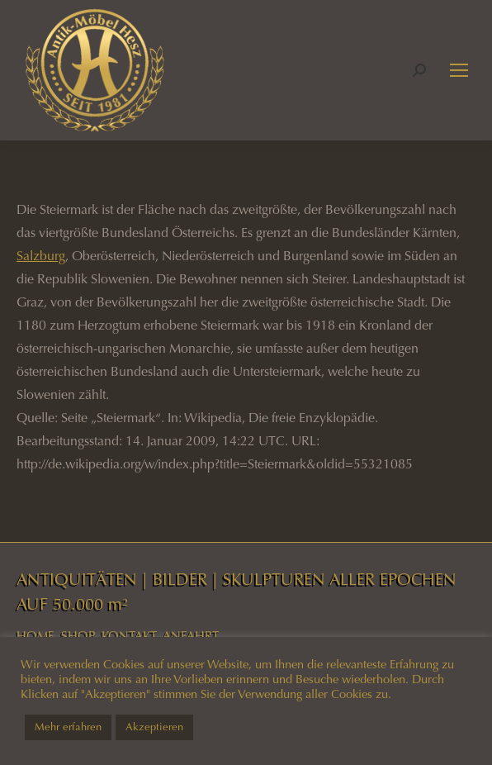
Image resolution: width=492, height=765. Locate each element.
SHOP (78, 636)
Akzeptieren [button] (154, 727)
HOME (35, 636)
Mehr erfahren (68, 727)
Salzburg (41, 256)
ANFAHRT (191, 636)
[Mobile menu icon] (458, 70)
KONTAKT (129, 636)
